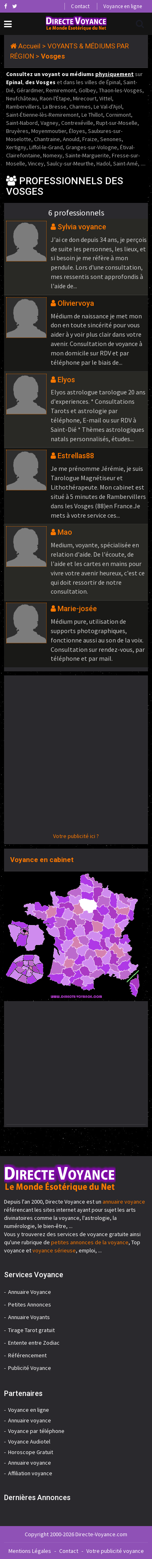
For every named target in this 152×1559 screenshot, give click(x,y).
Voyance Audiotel (29, 1441)
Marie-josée (77, 608)
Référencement (27, 1355)
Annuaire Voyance (29, 1292)
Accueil (29, 46)
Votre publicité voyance (115, 1551)
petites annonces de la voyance (89, 1242)
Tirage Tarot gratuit (31, 1330)
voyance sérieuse (54, 1250)
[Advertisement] (76, 755)
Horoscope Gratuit (30, 1452)
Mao (65, 532)
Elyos (66, 379)
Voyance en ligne (122, 6)
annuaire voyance (124, 1201)
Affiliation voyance (30, 1473)
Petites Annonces (29, 1304)
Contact (80, 6)
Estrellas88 (76, 455)
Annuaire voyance (29, 1420)
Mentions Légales (30, 1551)
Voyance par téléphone (36, 1431)
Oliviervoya (76, 303)
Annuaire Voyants (29, 1317)
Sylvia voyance (82, 226)
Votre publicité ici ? (76, 836)
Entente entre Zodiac (34, 1342)
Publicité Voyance (29, 1368)
